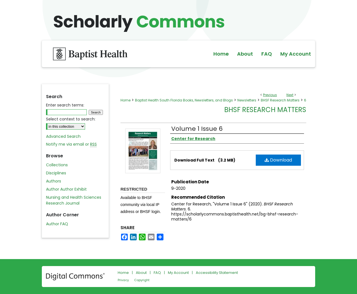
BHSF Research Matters (280, 100)
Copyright (141, 280)
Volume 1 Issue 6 (197, 128)
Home (125, 100)
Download (278, 160)
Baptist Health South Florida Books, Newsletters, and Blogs (184, 100)
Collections (57, 165)
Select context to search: (70, 119)
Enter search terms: (65, 105)
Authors (53, 181)
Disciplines (56, 173)
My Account (178, 272)
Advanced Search (63, 136)
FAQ (157, 272)
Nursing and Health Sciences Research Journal (73, 200)
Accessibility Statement (217, 272)
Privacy (123, 280)
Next (289, 95)
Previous (270, 95)
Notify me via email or (71, 144)
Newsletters (246, 100)
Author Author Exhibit (66, 189)
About (141, 272)
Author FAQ (57, 224)
